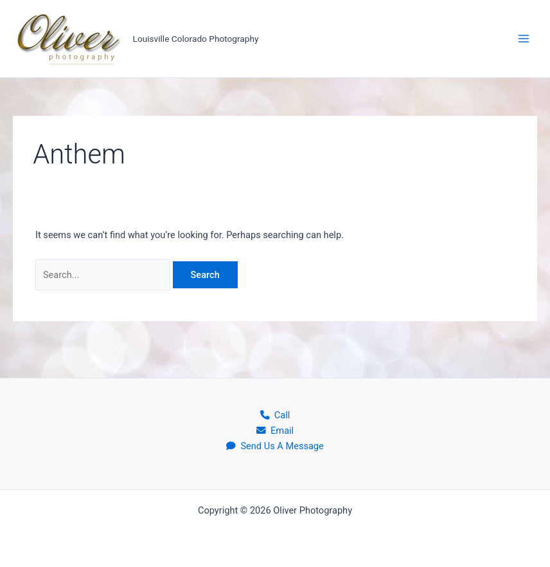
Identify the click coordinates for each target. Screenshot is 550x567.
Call (275, 415)
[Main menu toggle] (523, 38)
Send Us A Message (275, 446)
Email (275, 430)
